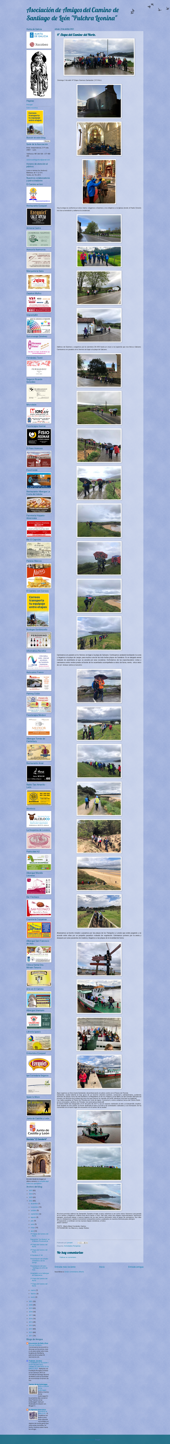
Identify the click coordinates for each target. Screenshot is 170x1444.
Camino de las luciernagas (38, 1384)
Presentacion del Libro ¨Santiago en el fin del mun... (38, 1268)
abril (32, 1231)
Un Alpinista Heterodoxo (37, 1410)
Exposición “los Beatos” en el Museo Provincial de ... (40, 1240)
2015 (31, 1322)
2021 (31, 1301)
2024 (31, 1194)
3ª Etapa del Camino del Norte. (38, 1251)
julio (32, 1221)
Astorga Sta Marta (35, 1345)
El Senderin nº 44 (36, 1255)
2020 (31, 1305)
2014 (31, 1325)
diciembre (34, 1204)
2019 (31, 1308)
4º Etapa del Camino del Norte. (38, 1246)
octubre (34, 1210)
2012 (31, 1332)
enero (33, 1297)
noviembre (35, 1207)
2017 (31, 1315)
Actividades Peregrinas (72, 1246)
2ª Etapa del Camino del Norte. (38, 1280)
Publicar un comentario (68, 1257)
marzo (33, 1290)
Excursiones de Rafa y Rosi (38, 1343)
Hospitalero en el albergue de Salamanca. (39, 1274)
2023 (31, 1197)
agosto (33, 1217)
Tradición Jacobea (35, 1361)
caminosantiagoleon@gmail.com (38, 160)
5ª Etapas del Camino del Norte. (39, 1235)
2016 (31, 1319)
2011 (31, 1336)
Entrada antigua (136, 1267)
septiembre (35, 1214)
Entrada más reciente (65, 1267)
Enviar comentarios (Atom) (74, 1272)
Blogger (98, 1440)
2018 (31, 1312)
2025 (31, 1190)
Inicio (102, 1267)
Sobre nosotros (32, 108)
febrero (33, 1294)
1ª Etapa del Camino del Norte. (38, 1285)
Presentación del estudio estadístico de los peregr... (39, 1261)
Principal (29, 105)
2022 (31, 1201)
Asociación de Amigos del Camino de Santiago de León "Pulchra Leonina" (72, 14)
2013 (31, 1329)
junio (33, 1224)
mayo (33, 1228)
